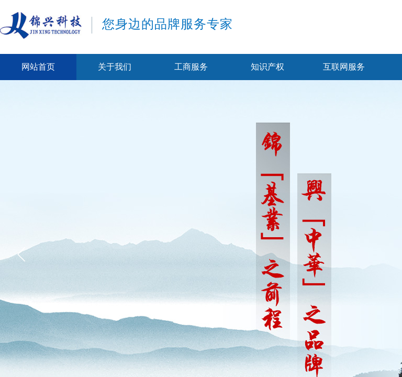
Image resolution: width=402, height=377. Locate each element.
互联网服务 (344, 66)
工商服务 (191, 66)
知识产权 (267, 66)
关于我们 (114, 66)
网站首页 (38, 66)
